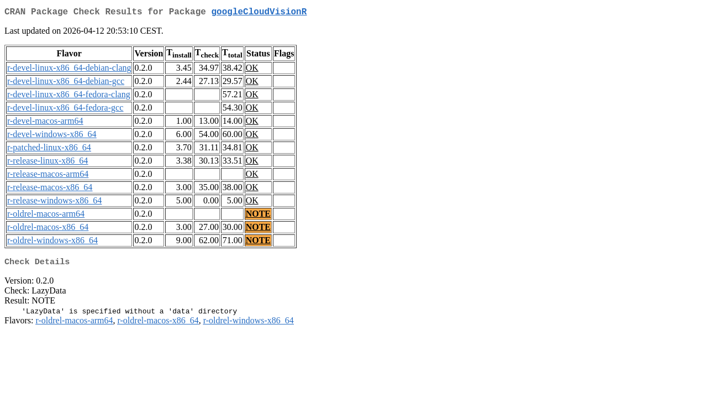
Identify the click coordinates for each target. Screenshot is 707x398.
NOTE (258, 216)
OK (252, 70)
